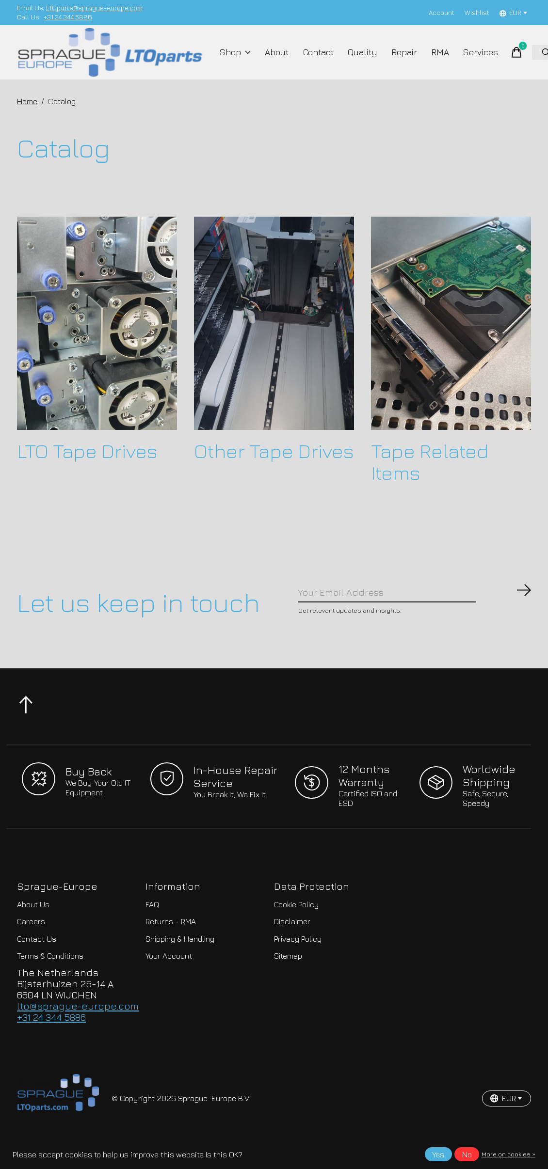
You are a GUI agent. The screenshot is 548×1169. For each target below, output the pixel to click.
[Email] (414, 608)
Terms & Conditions (50, 974)
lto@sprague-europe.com (78, 1024)
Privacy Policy (298, 957)
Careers (31, 940)
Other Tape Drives (274, 464)
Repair (398, 59)
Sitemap (288, 974)
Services (469, 59)
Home (27, 115)
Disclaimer (292, 940)
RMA (431, 59)
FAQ (152, 922)
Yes (438, 1154)
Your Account (168, 974)
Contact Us (36, 957)
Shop (238, 59)
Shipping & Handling (179, 957)
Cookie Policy (296, 922)
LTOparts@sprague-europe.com (94, 8)
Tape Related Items (429, 475)
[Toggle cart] (504, 59)
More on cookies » (508, 1154)
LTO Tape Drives (87, 464)
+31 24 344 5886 (68, 17)
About (276, 59)
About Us (33, 922)
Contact (316, 59)
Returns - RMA (170, 940)
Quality (358, 59)
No (467, 1154)
